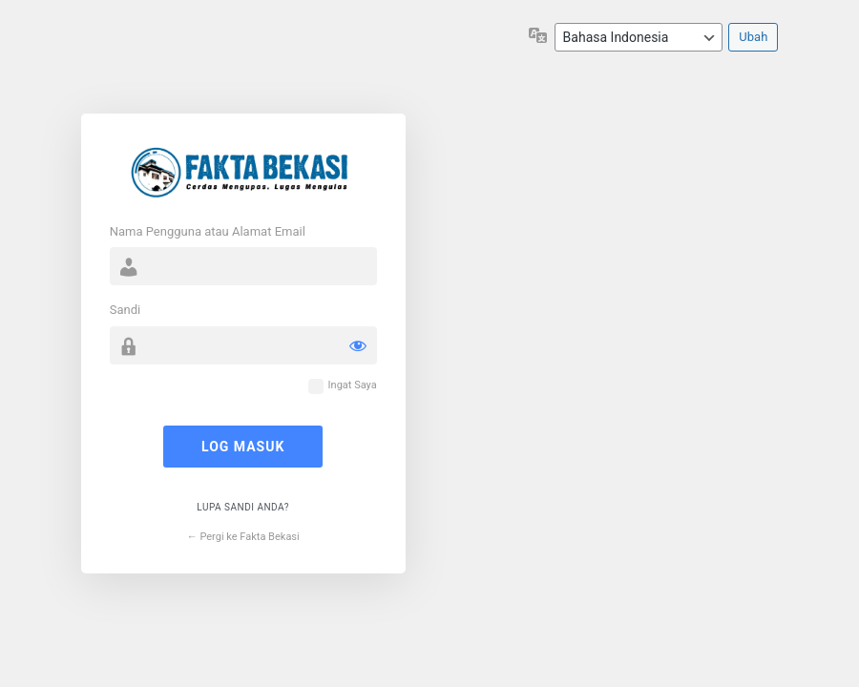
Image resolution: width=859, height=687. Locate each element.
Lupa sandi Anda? (243, 507)
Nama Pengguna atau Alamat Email (207, 231)
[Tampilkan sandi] (358, 345)
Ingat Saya (352, 385)
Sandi (125, 309)
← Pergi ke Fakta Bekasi (243, 537)
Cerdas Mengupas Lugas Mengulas (243, 170)
